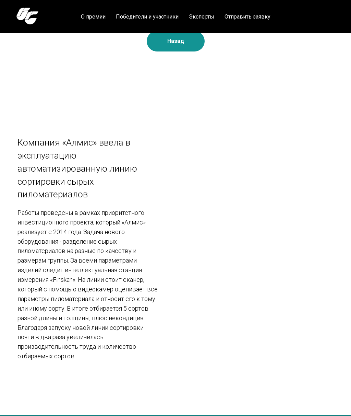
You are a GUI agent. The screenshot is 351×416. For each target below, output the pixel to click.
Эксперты (201, 16)
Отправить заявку (247, 16)
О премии (93, 16)
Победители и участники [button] (147, 16)
